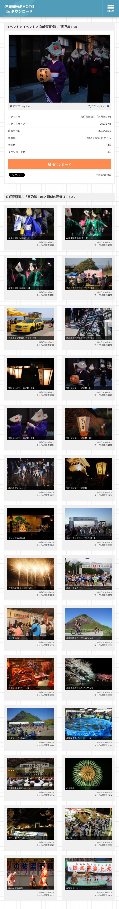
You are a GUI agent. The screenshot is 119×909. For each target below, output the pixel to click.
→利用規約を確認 (102, 175)
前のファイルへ (22, 106)
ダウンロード (59, 164)
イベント (13, 27)
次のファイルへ (97, 106)
